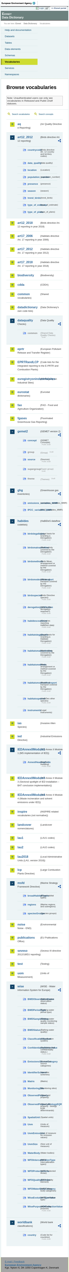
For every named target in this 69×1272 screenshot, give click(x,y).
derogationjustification (34, 607)
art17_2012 (25, 249)
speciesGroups (34, 913)
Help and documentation (18, 30)
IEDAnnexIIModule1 (28, 749)
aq (19, 124)
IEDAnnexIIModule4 (28, 794)
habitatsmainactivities (34, 650)
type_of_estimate (34, 205)
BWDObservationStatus (34, 999)
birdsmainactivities (34, 547)
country (32, 1235)
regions (32, 904)
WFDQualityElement (34, 1180)
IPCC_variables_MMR (34, 509)
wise (20, 986)
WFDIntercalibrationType (34, 1160)
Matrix (31, 1081)
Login (41, 8)
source (31, 459)
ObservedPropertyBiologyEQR (34, 1104)
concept (32, 440)
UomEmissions (34, 1133)
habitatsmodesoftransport (34, 682)
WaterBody (34, 1153)
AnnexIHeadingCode (34, 762)
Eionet (18, 24)
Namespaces (12, 74)
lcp (19, 869)
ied (19, 736)
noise (21, 924)
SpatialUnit (34, 1117)
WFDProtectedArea (34, 1171)
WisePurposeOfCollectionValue (34, 1206)
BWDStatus (34, 1030)
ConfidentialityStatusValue (34, 1047)
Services (9, 68)
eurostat (23, 392)
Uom (30, 1124)
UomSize (33, 1144)
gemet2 (22, 431)
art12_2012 (25, 137)
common (23, 294)
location (32, 170)
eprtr (20, 349)
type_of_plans (34, 212)
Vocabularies (12, 61)
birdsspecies (34, 595)
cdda (20, 284)
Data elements (13, 49)
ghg (20, 490)
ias (19, 723)
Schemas (10, 55)
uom (20, 973)
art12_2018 (25, 222)
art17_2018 (25, 262)
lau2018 (22, 856)
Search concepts (46, 114)
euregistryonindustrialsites (28, 378)
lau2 (20, 847)
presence (33, 183)
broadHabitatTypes (34, 895)
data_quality (34, 163)
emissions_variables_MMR (34, 503)
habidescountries (34, 620)
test (20, 963)
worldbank (24, 1222)
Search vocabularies (21, 114)
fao (19, 405)
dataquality (25, 320)
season (32, 190)
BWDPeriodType (34, 1010)
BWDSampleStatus (34, 1018)
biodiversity (25, 275)
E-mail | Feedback (14, 1261)
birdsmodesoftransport (34, 579)
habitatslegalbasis (34, 634)
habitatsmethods (34, 664)
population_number (34, 177)
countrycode (34, 149)
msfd (20, 883)
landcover (24, 824)
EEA (20, 3)
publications (26, 937)
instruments (34, 710)
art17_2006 (25, 236)
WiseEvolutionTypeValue (34, 1197)
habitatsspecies (34, 698)
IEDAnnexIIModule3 (28, 778)
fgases (22, 418)
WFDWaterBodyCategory (34, 1188)
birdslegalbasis (34, 533)
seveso (22, 950)
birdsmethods (34, 561)
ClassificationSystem (34, 1038)
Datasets (10, 36)
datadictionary (27, 307)
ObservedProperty (34, 1095)
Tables (8, 42)
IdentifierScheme (34, 1072)
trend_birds (34, 198)
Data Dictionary (30, 24)
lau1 (20, 837)
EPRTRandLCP (28, 362)
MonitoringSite (34, 1088)
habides (23, 521)
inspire (22, 811)
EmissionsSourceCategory (34, 1061)
